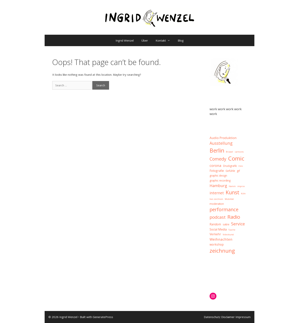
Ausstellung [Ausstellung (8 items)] (221, 143)
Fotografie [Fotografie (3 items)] (217, 171)
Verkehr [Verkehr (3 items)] (215, 234)
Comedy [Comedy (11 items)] (218, 159)
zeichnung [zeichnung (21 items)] (222, 250)
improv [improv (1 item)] (241, 186)
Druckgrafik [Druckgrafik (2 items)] (230, 166)
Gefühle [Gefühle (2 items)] (230, 171)
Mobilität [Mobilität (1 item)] (229, 199)
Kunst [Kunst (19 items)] (232, 192)
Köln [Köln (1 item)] (243, 193)
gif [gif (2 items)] (238, 171)
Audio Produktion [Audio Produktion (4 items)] (223, 138)
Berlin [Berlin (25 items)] (217, 150)
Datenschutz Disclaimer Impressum (227, 317)
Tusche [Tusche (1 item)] (231, 229)
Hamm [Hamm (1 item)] (232, 186)
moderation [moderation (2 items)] (217, 204)
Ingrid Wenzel (125, 40)
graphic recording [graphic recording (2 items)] (220, 180)
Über (144, 40)
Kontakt (165, 40)
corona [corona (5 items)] (215, 165)
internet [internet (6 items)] (217, 192)
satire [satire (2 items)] (226, 224)
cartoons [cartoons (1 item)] (239, 151)
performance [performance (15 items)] (224, 209)
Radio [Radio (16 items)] (233, 216)
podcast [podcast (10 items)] (218, 217)
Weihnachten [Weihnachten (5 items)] (221, 239)
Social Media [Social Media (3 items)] (218, 229)
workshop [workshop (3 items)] (217, 244)
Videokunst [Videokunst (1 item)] (228, 234)
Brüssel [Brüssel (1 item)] (229, 151)
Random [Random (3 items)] (215, 224)
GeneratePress (103, 317)
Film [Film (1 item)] (241, 166)
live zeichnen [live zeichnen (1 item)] (216, 199)
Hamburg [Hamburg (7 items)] (218, 185)
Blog (181, 40)
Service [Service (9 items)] (238, 224)
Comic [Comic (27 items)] (236, 158)
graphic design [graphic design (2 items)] (218, 175)
